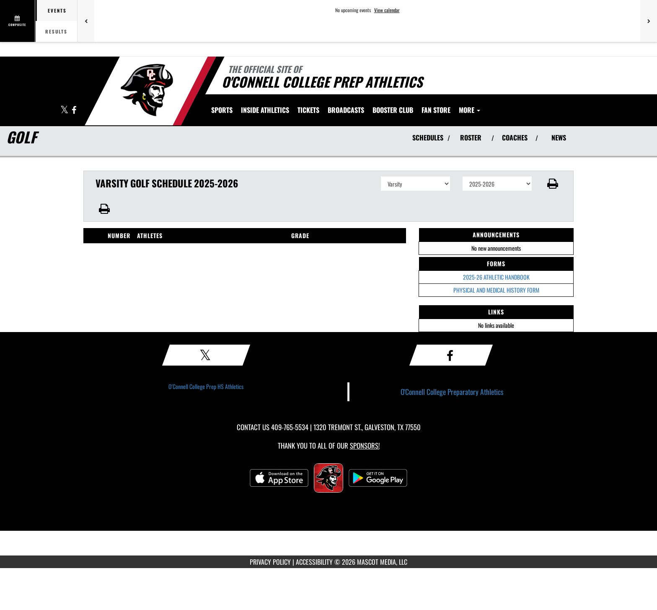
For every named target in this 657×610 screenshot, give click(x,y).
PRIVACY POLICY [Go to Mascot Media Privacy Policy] (270, 562)
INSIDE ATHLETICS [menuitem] (265, 110)
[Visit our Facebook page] (74, 110)
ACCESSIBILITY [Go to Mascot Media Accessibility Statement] (314, 562)
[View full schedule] (18, 21)
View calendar (387, 10)
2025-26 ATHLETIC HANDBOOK (496, 277)
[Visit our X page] (65, 110)
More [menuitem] (469, 110)
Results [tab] (56, 31)
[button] (553, 183)
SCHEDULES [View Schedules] (427, 137)
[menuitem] (308, 109)
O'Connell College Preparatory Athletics (452, 391)
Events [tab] (57, 10)
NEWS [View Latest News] (558, 137)
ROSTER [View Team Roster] (470, 137)
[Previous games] (86, 21)
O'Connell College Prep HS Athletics (205, 386)
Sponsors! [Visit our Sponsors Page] (365, 445)
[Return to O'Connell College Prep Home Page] (146, 90)
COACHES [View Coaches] (515, 137)
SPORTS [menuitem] (222, 110)
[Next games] (648, 21)
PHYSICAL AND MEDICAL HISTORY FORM (496, 290)
